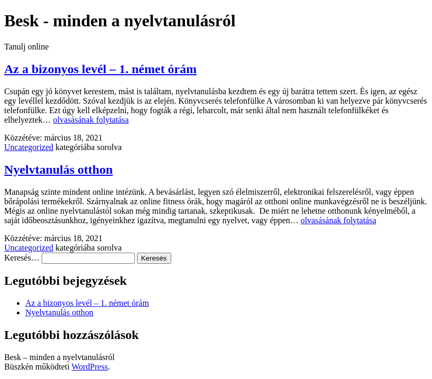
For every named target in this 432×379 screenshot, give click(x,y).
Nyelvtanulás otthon (58, 169)
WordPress (90, 366)
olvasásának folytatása (91, 119)
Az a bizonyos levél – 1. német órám (100, 69)
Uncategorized (28, 147)
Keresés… (22, 257)
